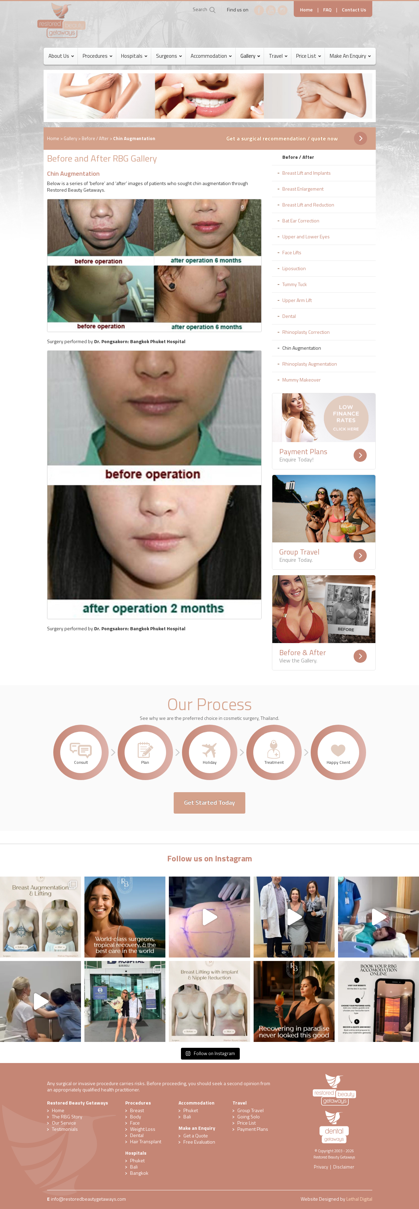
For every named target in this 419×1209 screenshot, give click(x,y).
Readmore (360, 455)
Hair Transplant (145, 1141)
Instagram (282, 10)
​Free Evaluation (199, 1141)
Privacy (321, 1166)
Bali (134, 1166)
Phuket (137, 1160)
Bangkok (139, 1172)
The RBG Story (67, 1116)
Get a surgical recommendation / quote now (282, 138)
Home (306, 9)
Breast (137, 1110)
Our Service (64, 1122)
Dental (137, 1135)
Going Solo (248, 1116)
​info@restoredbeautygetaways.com (88, 1198)
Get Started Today (209, 802)
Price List (246, 1122)
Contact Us (354, 9)
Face (135, 1122)
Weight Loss (142, 1129)
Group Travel (250, 1110)
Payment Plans (252, 1129)
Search (200, 9)
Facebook (259, 10)
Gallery (70, 138)
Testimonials (65, 1129)
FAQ (327, 9)
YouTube (271, 10)
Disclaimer (343, 1166)
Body (135, 1116)
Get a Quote (195, 1135)
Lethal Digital (359, 1198)
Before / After (95, 138)
